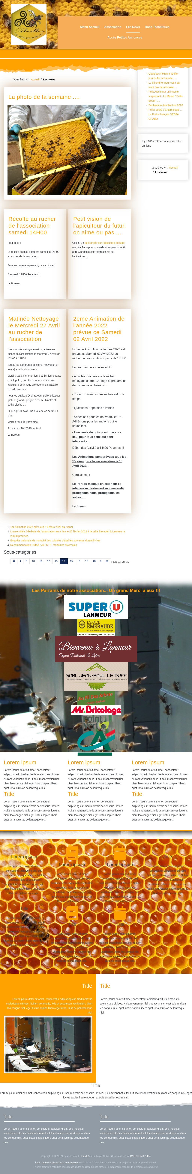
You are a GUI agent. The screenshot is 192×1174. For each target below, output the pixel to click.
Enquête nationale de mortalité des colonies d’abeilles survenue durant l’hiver (55, 540)
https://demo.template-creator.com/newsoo (56, 1162)
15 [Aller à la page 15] (71, 561)
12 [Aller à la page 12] (48, 561)
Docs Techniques (157, 27)
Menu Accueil (89, 27)
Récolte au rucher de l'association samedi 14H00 (32, 225)
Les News (133, 27)
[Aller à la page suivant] (101, 561)
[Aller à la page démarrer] (13, 561)
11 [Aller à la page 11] (40, 561)
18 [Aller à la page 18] (94, 561)
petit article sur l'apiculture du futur (104, 242)
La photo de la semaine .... (44, 97)
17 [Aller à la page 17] (86, 561)
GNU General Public (140, 1156)
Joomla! (85, 1156)
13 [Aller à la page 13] (56, 561)
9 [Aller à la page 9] (26, 561)
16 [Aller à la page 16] (78, 561)
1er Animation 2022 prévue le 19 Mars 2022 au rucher (41, 526)
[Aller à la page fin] (107, 561)
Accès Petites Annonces (124, 37)
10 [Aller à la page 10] (33, 561)
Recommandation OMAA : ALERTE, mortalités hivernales (43, 545)
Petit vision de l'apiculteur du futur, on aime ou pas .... (99, 225)
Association (112, 27)
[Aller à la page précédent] (20, 561)
